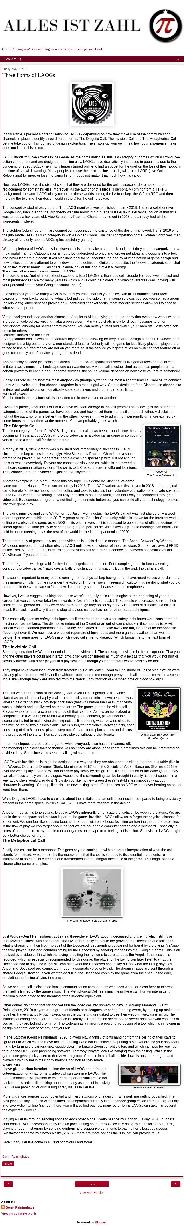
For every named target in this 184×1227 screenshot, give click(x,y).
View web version (92, 1192)
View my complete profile (19, 1213)
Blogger (100, 1222)
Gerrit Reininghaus (20, 1207)
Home (91, 1184)
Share (8, 1163)
